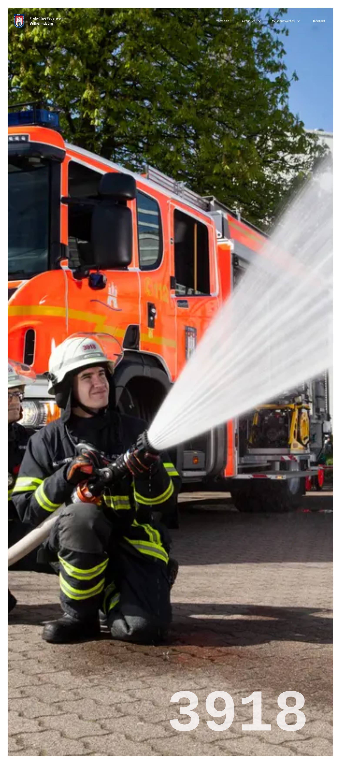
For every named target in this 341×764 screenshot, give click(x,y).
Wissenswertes (286, 21)
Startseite (222, 21)
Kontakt (319, 21)
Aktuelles (251, 21)
